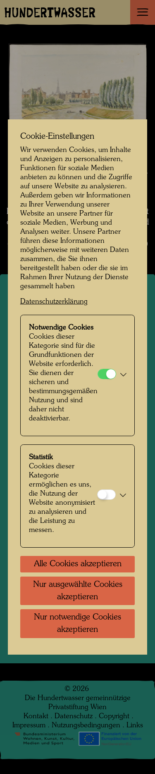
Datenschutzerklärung (54, 301)
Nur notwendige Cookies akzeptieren (77, 623)
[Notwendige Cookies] (107, 374)
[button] (123, 375)
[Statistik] (106, 494)
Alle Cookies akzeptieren (78, 564)
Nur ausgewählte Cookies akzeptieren (77, 591)
